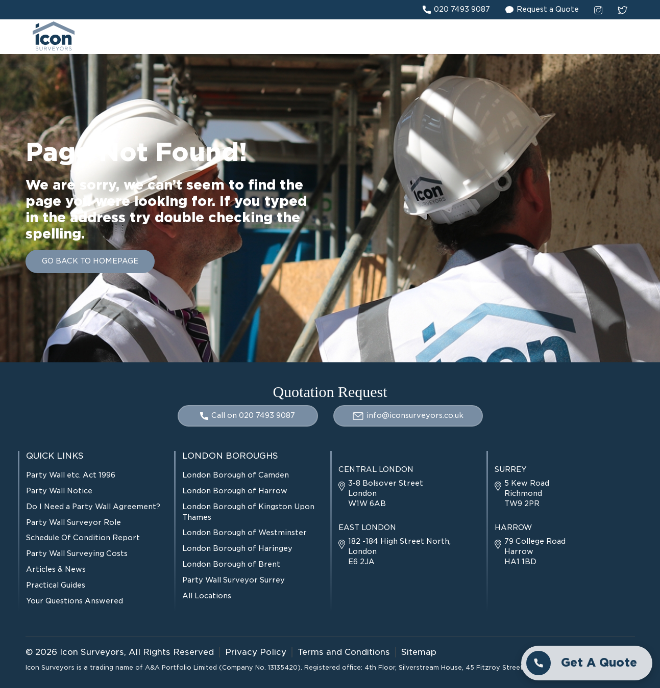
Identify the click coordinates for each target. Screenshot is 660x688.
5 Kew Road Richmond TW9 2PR (522, 493)
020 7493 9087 (456, 10)
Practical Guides (55, 585)
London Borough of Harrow (234, 491)
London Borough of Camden (235, 475)
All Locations (206, 596)
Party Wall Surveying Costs (77, 553)
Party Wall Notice (59, 491)
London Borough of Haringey (237, 548)
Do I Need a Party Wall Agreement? (93, 506)
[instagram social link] (598, 9)
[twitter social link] (622, 9)
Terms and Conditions (344, 652)
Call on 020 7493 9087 (247, 415)
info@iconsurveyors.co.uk (408, 415)
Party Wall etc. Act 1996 (70, 475)
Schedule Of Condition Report (83, 538)
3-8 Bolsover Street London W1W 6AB (380, 493)
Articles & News (56, 569)
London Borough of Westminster (244, 532)
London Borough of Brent (231, 564)
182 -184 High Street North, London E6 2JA (394, 551)
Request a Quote (542, 10)
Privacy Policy (255, 652)
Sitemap (418, 652)
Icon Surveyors (92, 652)
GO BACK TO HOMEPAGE (90, 261)
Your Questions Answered (74, 601)
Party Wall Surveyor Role (73, 522)
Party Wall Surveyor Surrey (233, 580)
